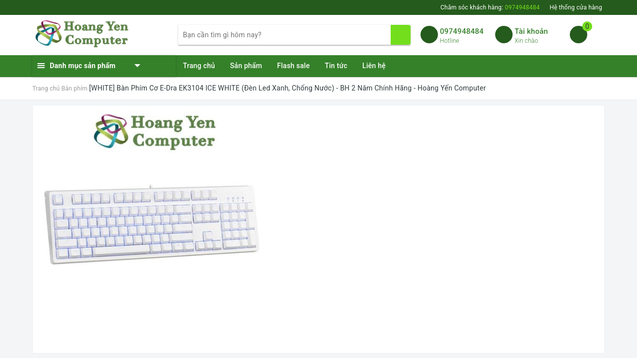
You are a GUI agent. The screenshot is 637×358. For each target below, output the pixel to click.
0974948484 (462, 31)
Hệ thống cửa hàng (575, 7)
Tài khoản (531, 31)
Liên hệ (374, 66)
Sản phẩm (246, 66)
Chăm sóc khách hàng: (489, 7)
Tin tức (335, 66)
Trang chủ (199, 66)
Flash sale (293, 66)
